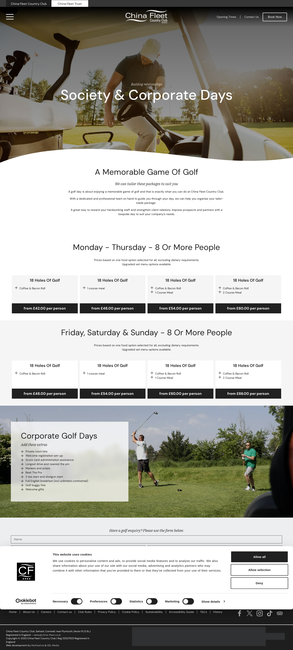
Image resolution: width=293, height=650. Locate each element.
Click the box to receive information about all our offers (50, 579)
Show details (211, 642)
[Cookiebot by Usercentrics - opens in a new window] (26, 642)
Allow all (259, 597)
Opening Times (226, 17)
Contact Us (251, 17)
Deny (259, 623)
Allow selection (259, 610)
